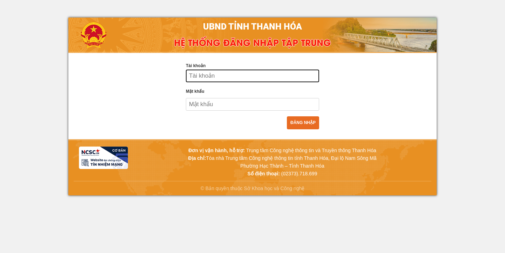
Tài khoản (196, 65)
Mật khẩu (195, 91)
